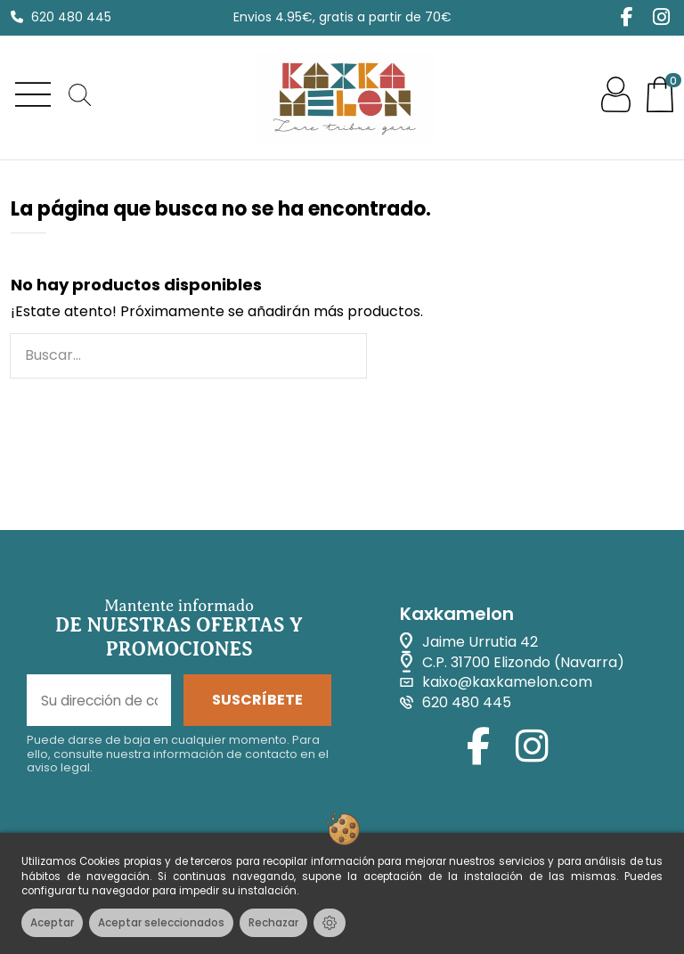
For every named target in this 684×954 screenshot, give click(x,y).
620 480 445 (71, 17)
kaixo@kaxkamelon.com (507, 683)
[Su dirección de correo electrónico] (99, 701)
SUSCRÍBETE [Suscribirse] (257, 700)
